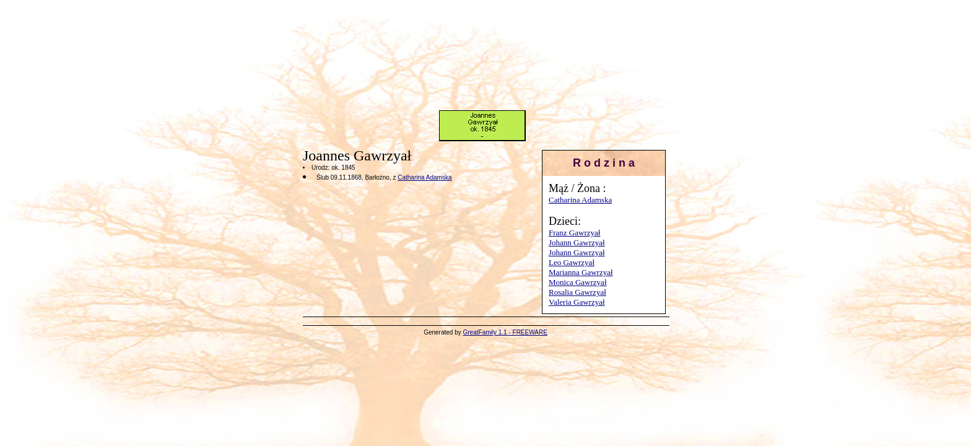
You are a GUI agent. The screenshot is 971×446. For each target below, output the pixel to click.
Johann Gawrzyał (577, 242)
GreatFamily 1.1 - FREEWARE (505, 332)
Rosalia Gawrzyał (577, 292)
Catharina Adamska (580, 199)
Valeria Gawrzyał (577, 302)
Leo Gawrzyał (571, 262)
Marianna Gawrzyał (581, 272)
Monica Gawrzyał (578, 282)
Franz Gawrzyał (574, 232)
